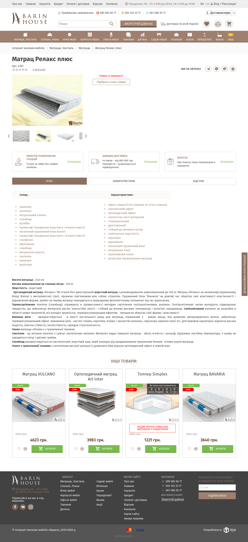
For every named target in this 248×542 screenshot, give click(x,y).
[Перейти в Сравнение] (218, 24)
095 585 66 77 (174, 481)
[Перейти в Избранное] (206, 24)
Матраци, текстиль (72, 481)
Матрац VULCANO (38, 374)
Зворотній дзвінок (138, 23)
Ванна (100, 500)
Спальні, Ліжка (69, 486)
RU (202, 4)
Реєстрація (229, 4)
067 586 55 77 (174, 490)
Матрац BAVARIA (209, 374)
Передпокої (104, 495)
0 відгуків (39, 69)
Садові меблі (104, 481)
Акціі (99, 504)
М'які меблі (67, 490)
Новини (31, 4)
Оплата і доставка (77, 4)
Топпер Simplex (152, 374)
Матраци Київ (124, 536)
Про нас (17, 4)
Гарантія (44, 4)
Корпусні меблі (70, 495)
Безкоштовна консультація (244, 274)
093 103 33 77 (173, 486)
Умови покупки (133, 518)
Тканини (65, 504)
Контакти (112, 4)
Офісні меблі (68, 500)
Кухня (100, 490)
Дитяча (65, 509)
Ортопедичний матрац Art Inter (95, 377)
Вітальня (102, 486)
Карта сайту (131, 514)
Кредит (58, 4)
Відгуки (98, 4)
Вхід (214, 4)
